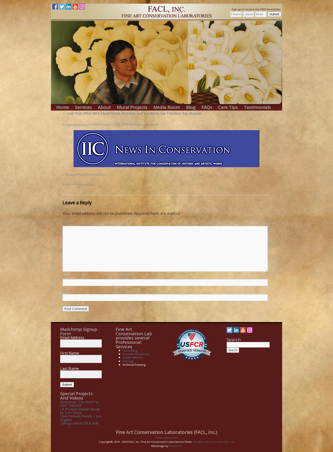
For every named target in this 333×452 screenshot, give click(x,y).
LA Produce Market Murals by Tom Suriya (80, 411)
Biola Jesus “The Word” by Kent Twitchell (79, 404)
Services (83, 107)
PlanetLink (175, 446)
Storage (128, 361)
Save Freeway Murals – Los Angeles (80, 418)
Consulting (130, 350)
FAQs (206, 107)
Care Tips (228, 107)
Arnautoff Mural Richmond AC (85, 175)
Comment (70, 223)
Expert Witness (133, 357)
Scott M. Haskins (76, 124)
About (104, 107)
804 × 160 (143, 124)
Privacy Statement (166, 437)
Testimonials (257, 107)
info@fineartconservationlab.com (213, 441)
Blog (190, 107)
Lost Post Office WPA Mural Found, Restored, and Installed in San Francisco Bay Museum (132, 113)
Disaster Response (136, 354)
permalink (88, 184)
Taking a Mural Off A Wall (79, 423)
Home (62, 107)
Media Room (166, 107)
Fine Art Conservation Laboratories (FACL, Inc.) (166, 432)
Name (67, 276)
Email (67, 291)
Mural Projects (132, 107)
